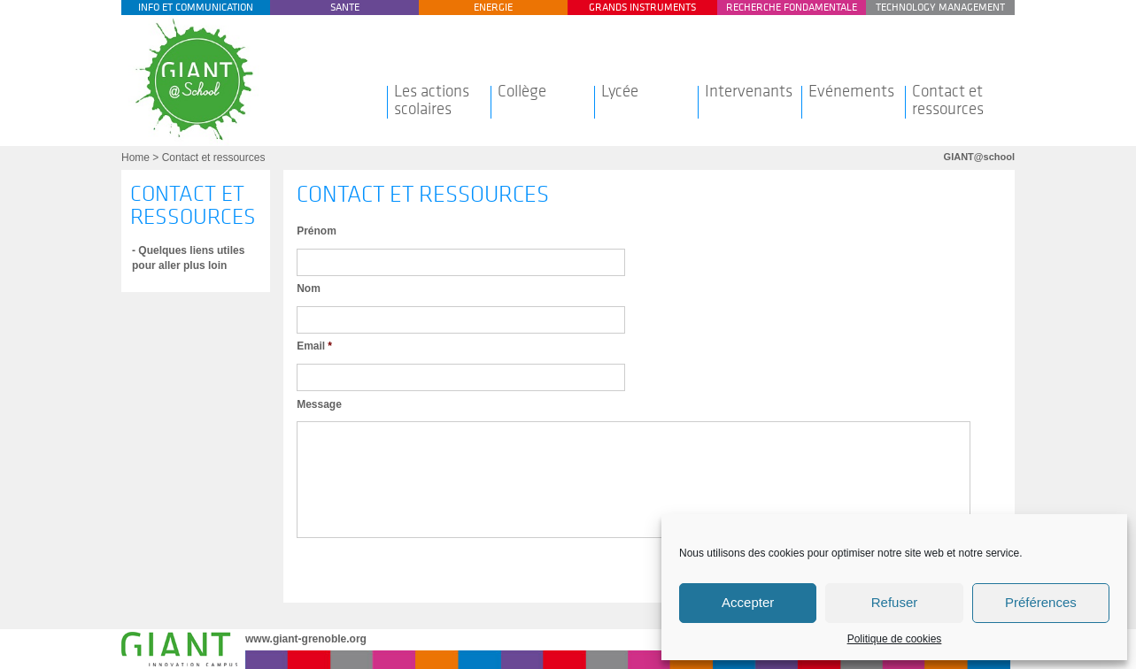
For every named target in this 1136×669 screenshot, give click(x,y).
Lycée (619, 91)
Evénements (851, 91)
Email (314, 346)
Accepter (748, 602)
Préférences (1041, 602)
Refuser (894, 602)
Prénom (316, 231)
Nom (309, 288)
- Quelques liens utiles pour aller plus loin (188, 258)
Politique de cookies (894, 639)
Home (135, 157)
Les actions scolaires (431, 100)
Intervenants (748, 91)
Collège (522, 91)
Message (319, 404)
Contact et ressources (948, 100)
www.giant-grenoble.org (306, 639)
